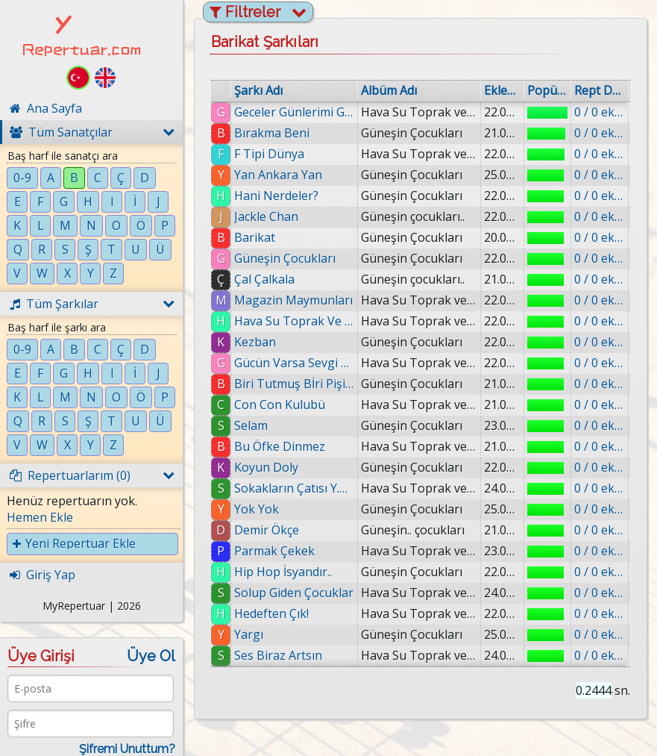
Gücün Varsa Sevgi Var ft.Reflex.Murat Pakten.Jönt (294, 362)
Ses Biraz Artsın (278, 655)
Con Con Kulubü (279, 404)
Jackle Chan (266, 216)
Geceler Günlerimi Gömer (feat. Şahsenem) (294, 112)
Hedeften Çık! (271, 613)
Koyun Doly (266, 467)
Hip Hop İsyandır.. (283, 571)
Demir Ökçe (266, 530)
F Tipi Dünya (269, 154)
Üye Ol (151, 656)
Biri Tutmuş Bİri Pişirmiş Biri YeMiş (294, 383)
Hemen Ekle (40, 517)
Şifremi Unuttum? (127, 749)
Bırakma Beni (271, 133)
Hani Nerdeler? (276, 195)
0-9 (22, 177)
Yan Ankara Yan (278, 174)
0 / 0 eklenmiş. (599, 112)
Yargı (248, 634)
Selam (251, 425)
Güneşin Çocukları (285, 258)
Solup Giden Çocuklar (293, 592)
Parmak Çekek (274, 551)
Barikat (254, 237)
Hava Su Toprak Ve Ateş (294, 321)
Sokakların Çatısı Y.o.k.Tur (294, 488)
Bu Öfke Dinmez (279, 446)
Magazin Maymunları (293, 300)
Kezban (255, 342)
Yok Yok (256, 509)
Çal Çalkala (264, 279)
